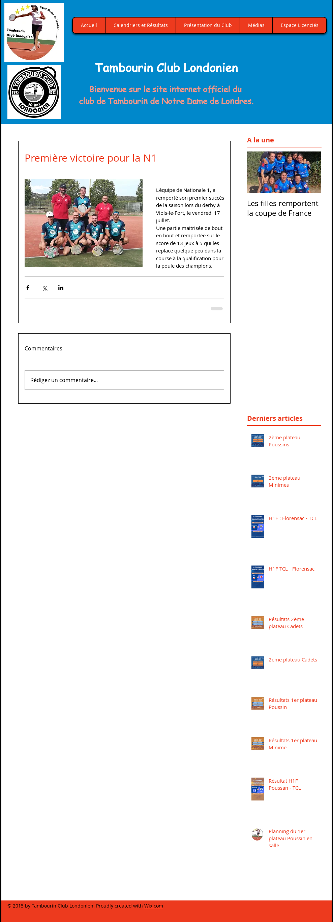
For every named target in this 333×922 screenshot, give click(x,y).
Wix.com (153, 905)
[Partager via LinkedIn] (61, 287)
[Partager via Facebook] (28, 287)
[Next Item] (310, 172)
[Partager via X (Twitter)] (44, 287)
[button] (292, 72)
